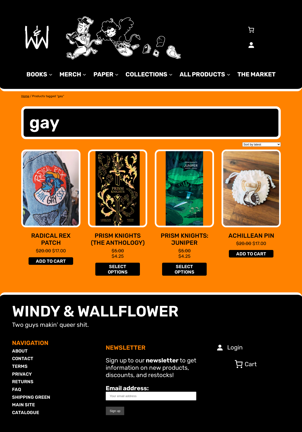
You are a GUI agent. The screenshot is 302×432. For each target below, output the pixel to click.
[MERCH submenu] (84, 74)
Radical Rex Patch (51, 239)
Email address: (151, 392)
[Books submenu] (50, 74)
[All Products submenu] (228, 74)
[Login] (251, 44)
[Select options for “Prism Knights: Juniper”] (184, 269)
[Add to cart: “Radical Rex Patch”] (51, 261)
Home (25, 96)
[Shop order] (261, 144)
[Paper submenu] (116, 74)
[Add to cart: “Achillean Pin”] (251, 254)
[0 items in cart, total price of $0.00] (251, 29)
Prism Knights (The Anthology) (118, 239)
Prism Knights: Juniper (184, 239)
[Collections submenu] (170, 74)
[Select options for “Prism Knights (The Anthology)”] (117, 269)
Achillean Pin (251, 235)
